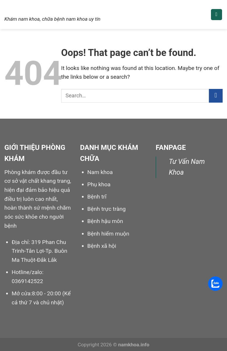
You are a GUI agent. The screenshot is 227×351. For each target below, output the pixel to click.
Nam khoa (28, 8)
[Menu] (216, 14)
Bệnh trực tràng (106, 209)
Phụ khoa (99, 184)
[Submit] (216, 96)
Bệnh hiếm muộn (108, 233)
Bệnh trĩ (97, 196)
